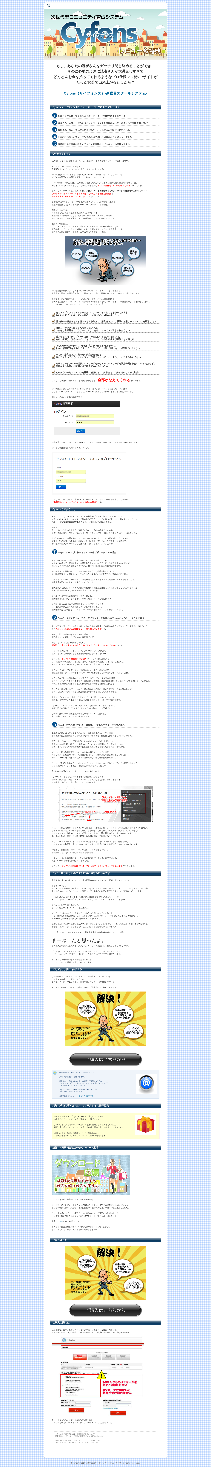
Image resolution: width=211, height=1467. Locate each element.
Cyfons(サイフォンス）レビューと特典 (105, 1463)
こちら (60, 1221)
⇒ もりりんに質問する (85, 1096)
